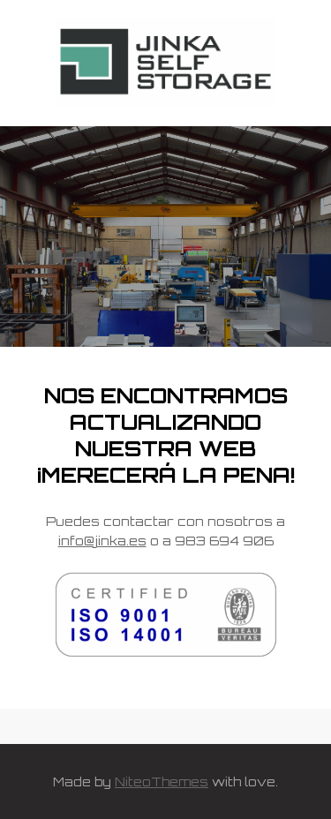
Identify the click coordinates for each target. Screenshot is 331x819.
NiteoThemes (161, 781)
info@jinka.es (102, 540)
